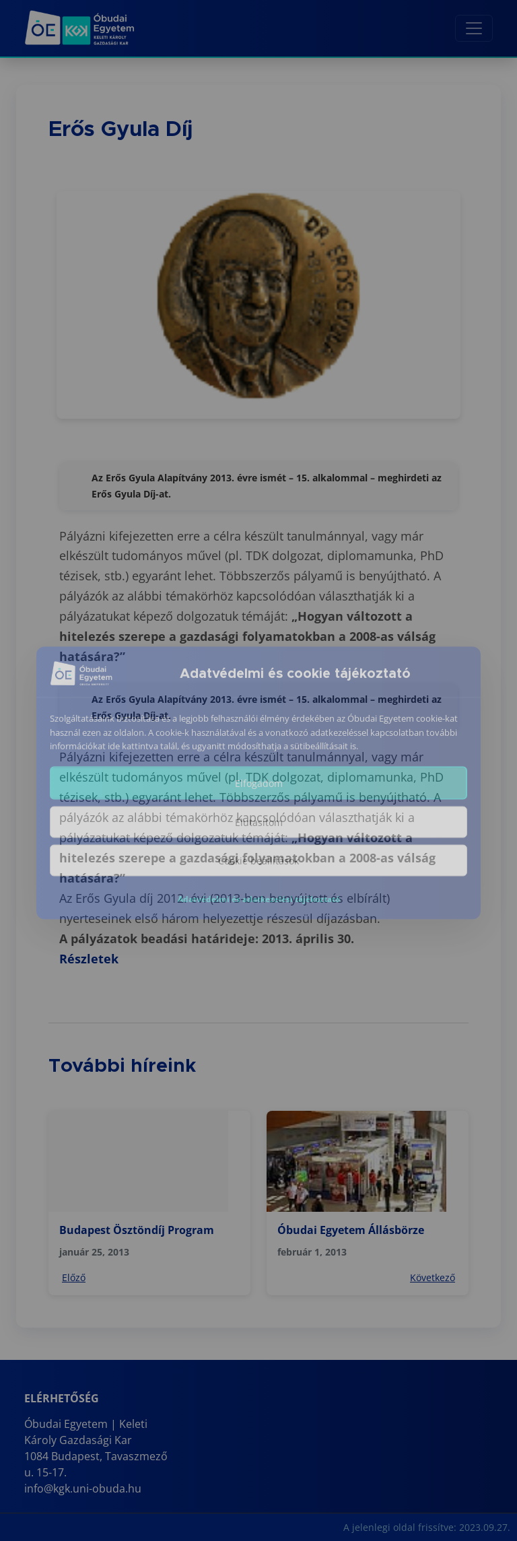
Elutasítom (259, 833)
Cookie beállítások (258, 871)
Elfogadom (259, 794)
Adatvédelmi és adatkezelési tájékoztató (259, 910)
